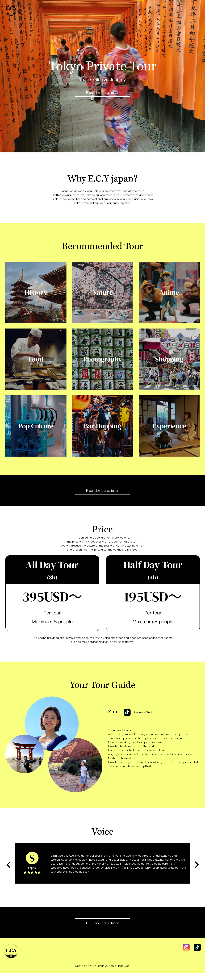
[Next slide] (196, 864)
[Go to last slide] (8, 864)
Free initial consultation (102, 92)
